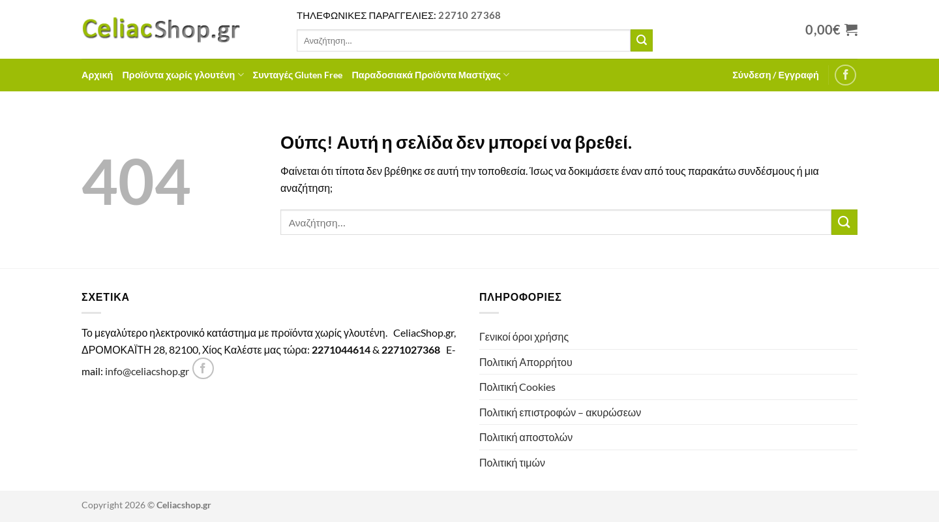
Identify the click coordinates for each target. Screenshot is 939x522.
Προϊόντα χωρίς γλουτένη (182, 75)
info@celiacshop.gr (147, 371)
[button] (775, 75)
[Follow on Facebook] (845, 75)
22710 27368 (469, 15)
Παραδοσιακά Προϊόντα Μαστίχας (430, 75)
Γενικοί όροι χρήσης (524, 336)
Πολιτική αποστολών (526, 437)
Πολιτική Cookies (517, 386)
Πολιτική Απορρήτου (526, 362)
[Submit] (642, 40)
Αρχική (97, 74)
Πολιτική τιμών (512, 462)
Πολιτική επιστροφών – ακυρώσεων (560, 412)
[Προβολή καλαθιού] (831, 29)
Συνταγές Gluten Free (298, 74)
